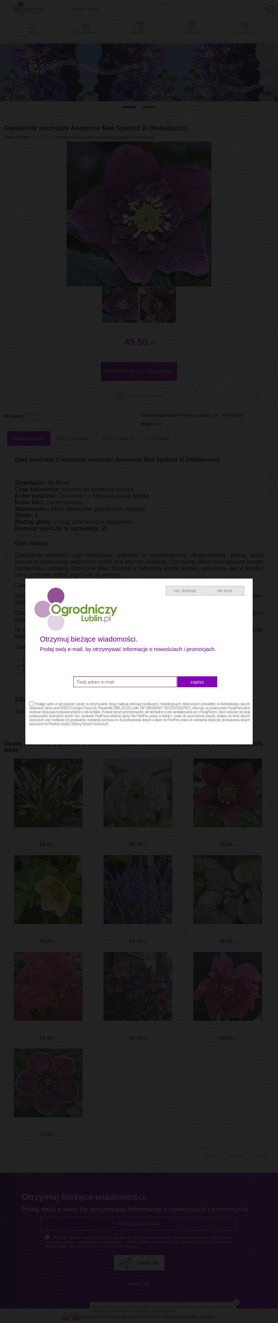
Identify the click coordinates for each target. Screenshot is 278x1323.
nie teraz (224, 590)
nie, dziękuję (185, 590)
